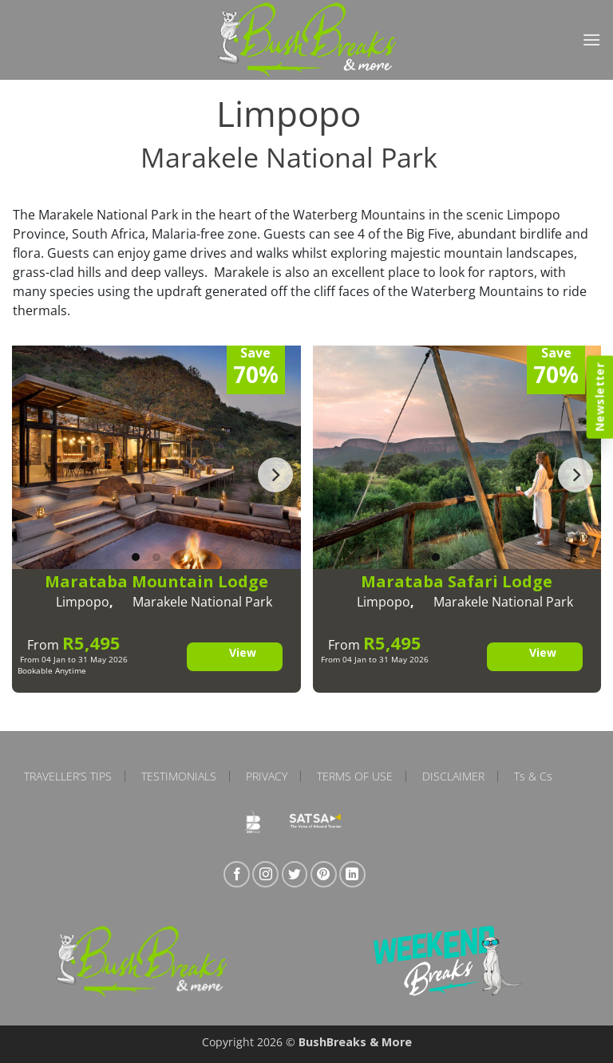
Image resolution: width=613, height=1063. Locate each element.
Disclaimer (453, 776)
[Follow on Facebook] (236, 874)
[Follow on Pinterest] (323, 874)
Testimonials (178, 776)
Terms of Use (355, 776)
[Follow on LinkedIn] (352, 874)
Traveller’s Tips (68, 776)
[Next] (275, 474)
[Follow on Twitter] (295, 874)
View (242, 652)
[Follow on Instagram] (265, 874)
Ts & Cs (533, 776)
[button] (591, 39)
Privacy (266, 776)
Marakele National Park (202, 602)
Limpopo (82, 602)
